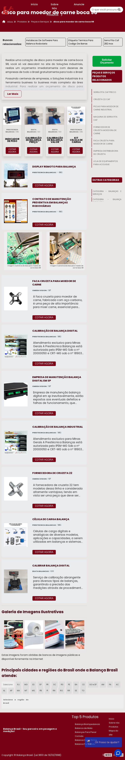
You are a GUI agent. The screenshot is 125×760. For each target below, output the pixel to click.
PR (47, 684)
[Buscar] (119, 9)
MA (18, 690)
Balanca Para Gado (85, 744)
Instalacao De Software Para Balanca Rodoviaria (42, 42)
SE (76, 690)
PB (41, 690)
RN (54, 690)
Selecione (8, 684)
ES (33, 684)
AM (102, 684)
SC (54, 684)
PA (110, 684)
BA (76, 684)
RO (61, 690)
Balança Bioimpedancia (87, 724)
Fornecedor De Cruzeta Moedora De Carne (105, 130)
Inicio (111, 718)
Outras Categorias (105, 180)
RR (68, 690)
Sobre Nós (54, 6)
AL (4, 690)
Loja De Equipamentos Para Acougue (105, 163)
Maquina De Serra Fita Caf (105, 118)
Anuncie (79, 4)
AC (117, 684)
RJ (18, 684)
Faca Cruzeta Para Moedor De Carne (103, 142)
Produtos (55, 15)
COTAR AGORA (12, 150)
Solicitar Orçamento (106, 61)
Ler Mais (12, 94)
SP (40, 684)
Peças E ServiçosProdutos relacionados (103, 76)
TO (83, 690)
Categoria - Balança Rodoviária (107, 201)
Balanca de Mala (83, 728)
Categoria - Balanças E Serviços (107, 192)
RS (62, 684)
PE (69, 684)
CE (83, 684)
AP (11, 690)
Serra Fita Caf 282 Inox (111, 42)
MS (33, 690)
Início (34, 4)
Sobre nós (114, 722)
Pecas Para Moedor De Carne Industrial (106, 108)
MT (26, 690)
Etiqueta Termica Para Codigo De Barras (80, 42)
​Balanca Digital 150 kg (86, 740)
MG (26, 684)
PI (47, 690)
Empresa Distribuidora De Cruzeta (105, 152)
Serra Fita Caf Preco (104, 92)
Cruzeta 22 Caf (101, 99)
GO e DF (93, 684)
